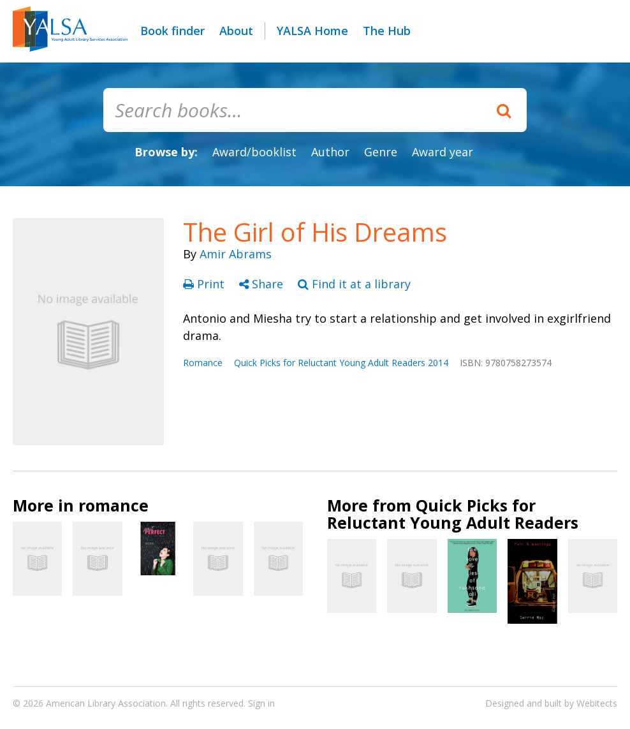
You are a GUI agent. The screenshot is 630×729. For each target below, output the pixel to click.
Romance (203, 363)
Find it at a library (354, 283)
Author (330, 151)
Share (262, 283)
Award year (442, 151)
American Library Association (106, 703)
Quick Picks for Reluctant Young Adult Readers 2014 (341, 363)
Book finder (172, 30)
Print (205, 283)
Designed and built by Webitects (551, 703)
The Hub (387, 30)
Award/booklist (254, 151)
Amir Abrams (236, 253)
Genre (380, 151)
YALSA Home (312, 30)
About (236, 30)
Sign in (261, 703)
